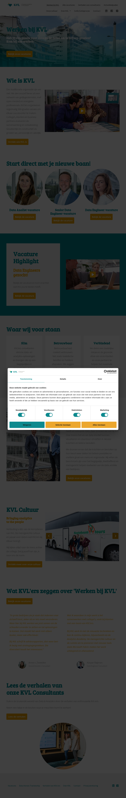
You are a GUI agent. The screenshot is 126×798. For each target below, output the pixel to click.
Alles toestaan (99, 425)
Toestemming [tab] (26, 379)
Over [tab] (100, 379)
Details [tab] (63, 379)
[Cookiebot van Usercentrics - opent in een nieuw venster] (106, 372)
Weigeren (27, 425)
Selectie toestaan (63, 425)
